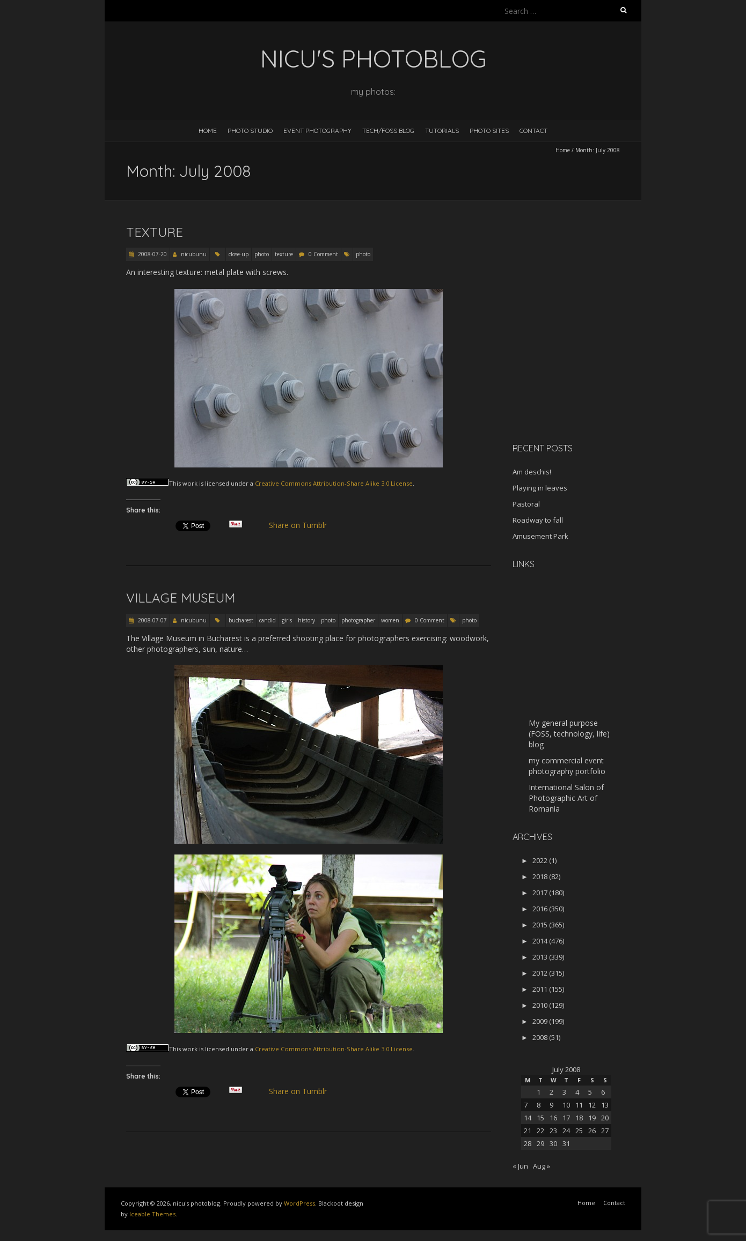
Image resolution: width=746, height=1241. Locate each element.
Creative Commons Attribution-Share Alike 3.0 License (334, 483)
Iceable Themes (152, 1214)
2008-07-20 (151, 254)
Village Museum (180, 598)
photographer (358, 620)
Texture (154, 232)
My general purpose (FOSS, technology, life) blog (569, 733)
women (390, 620)
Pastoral (526, 504)
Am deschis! (532, 472)
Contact (533, 131)
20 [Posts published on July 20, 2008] (605, 1118)
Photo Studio (250, 131)
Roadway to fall (538, 520)
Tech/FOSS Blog (388, 131)
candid (267, 620)
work (190, 483)
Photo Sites (489, 131)
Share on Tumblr (302, 525)
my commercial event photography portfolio (567, 765)
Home (208, 131)
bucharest (241, 620)
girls (287, 620)
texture (284, 254)
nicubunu (194, 254)
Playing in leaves (540, 488)
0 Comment (323, 254)
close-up (238, 254)
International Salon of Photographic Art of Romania (566, 798)
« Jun (520, 1166)
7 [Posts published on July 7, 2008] (526, 1105)
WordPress (299, 1203)
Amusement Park (540, 536)
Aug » (541, 1166)
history (306, 620)
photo (261, 254)
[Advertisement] (580, 359)
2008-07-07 (151, 620)
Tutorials (442, 131)
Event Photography (317, 131)
